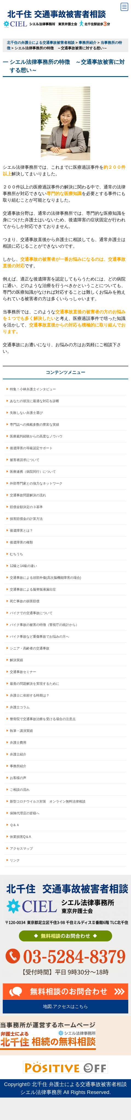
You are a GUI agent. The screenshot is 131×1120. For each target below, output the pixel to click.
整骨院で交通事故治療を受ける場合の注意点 (43, 719)
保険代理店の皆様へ (24, 813)
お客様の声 (18, 778)
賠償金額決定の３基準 (26, 507)
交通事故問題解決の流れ (28, 495)
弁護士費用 (18, 742)
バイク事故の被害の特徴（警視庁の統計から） (44, 625)
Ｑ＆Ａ (14, 825)
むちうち (16, 554)
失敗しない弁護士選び (26, 413)
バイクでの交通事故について (31, 613)
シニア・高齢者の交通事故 (29, 648)
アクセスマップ (21, 848)
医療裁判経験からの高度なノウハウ (36, 436)
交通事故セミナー (23, 672)
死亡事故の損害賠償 (24, 601)
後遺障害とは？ (21, 530)
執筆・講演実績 (21, 731)
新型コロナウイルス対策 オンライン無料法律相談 (48, 801)
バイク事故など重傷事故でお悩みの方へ (39, 636)
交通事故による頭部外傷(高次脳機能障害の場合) (45, 578)
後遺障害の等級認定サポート (31, 448)
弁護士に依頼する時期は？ (29, 695)
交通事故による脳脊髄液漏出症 (33, 589)
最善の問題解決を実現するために (34, 684)
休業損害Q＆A (20, 837)
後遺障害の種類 (21, 542)
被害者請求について (24, 460)
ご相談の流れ (20, 790)
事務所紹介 (18, 766)
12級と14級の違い (23, 566)
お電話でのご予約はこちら (33, 1109)
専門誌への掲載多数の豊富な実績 (34, 424)
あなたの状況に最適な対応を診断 (34, 401)
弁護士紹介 (18, 754)
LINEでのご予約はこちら (98, 1109)
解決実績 (16, 660)
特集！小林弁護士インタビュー (33, 389)
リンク (15, 860)
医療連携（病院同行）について (33, 472)
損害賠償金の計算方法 (26, 519)
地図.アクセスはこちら (65, 1006)
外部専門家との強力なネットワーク (36, 483)
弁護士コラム (20, 707)
